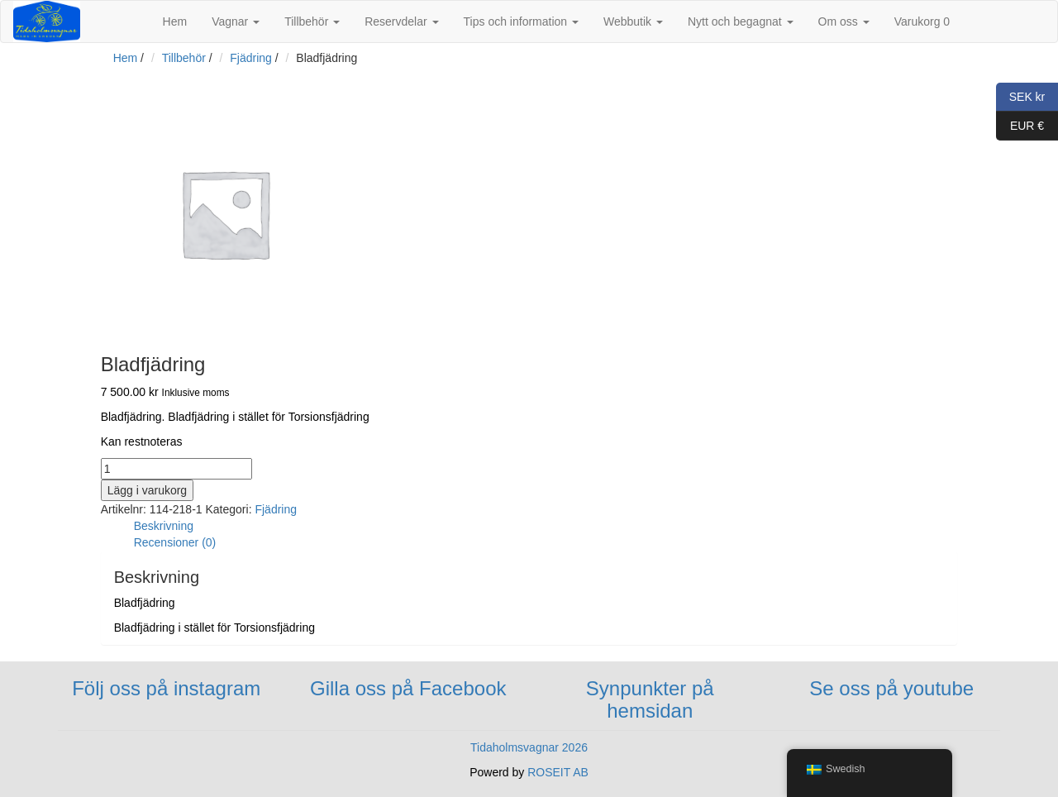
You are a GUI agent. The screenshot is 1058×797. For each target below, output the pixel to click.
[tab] (546, 526)
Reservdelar (401, 21)
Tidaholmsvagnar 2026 (529, 747)
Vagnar (236, 21)
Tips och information (521, 21)
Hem (175, 21)
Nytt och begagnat (741, 21)
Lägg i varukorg (147, 490)
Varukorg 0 (922, 21)
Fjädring (251, 57)
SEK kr (1020, 97)
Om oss (844, 21)
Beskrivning (163, 525)
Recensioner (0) (175, 542)
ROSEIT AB (558, 772)
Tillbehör (312, 21)
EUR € (1020, 126)
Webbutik (633, 21)
